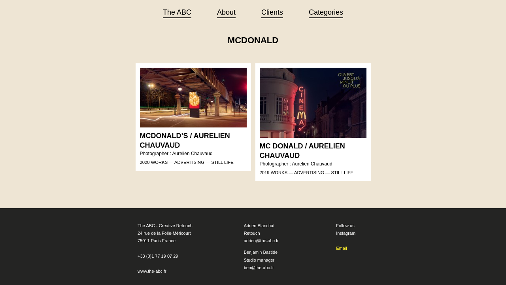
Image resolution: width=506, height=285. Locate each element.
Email (341, 242)
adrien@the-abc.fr (261, 234)
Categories (326, 12)
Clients (272, 12)
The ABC (177, 12)
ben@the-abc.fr (259, 261)
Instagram (345, 227)
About (226, 12)
